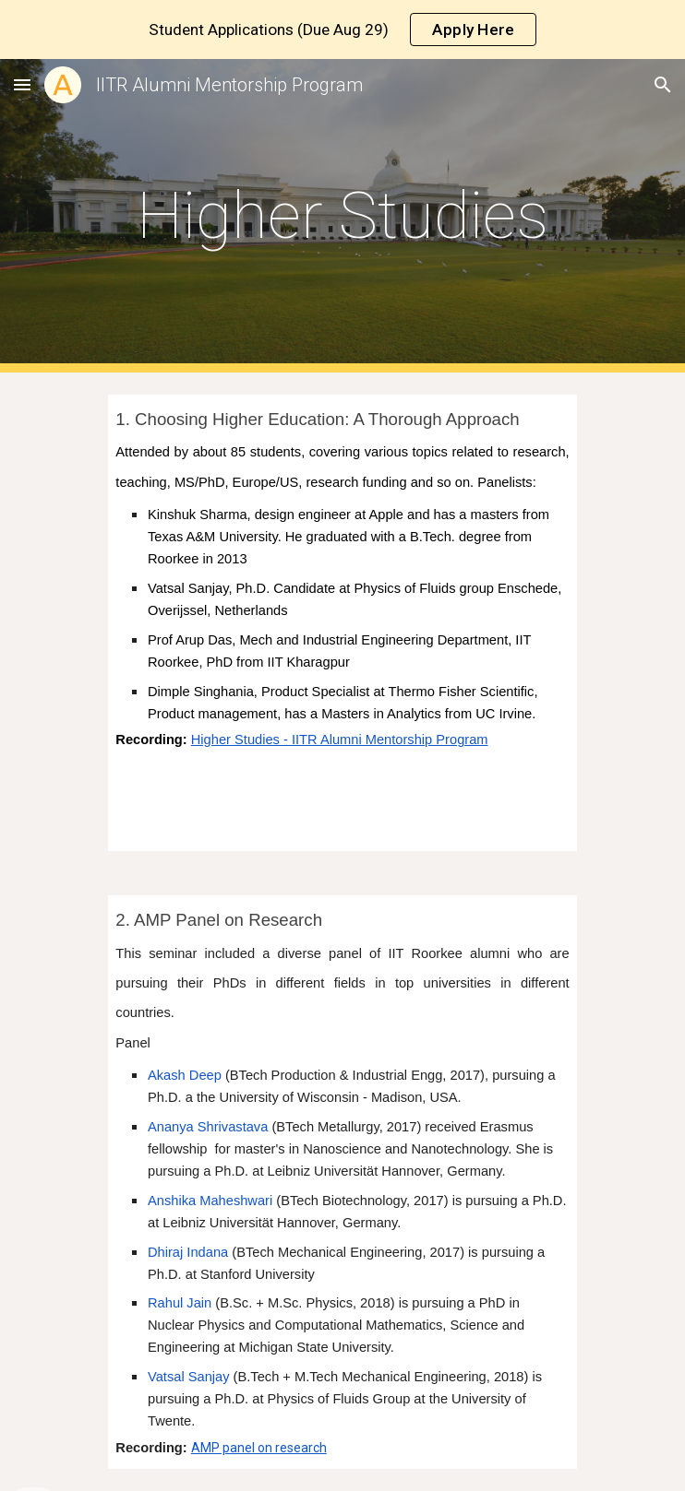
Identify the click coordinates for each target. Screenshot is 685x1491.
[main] (342, 216)
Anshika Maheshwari (210, 1200)
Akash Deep (185, 1075)
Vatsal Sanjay (189, 1376)
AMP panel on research (259, 1447)
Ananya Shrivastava (208, 1126)
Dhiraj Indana (188, 1252)
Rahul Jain (179, 1303)
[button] (22, 84)
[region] (342, 29)
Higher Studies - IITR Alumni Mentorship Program (339, 739)
